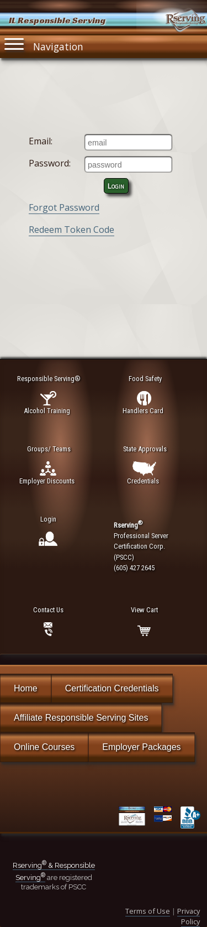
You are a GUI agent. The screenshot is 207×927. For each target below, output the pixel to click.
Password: (50, 163)
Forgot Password (64, 207)
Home (26, 688)
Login (116, 186)
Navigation (44, 44)
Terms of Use (147, 911)
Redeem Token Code (71, 229)
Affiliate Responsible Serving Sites (81, 717)
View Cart (144, 610)
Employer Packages (141, 747)
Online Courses (44, 747)
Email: (40, 141)
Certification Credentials (112, 688)
